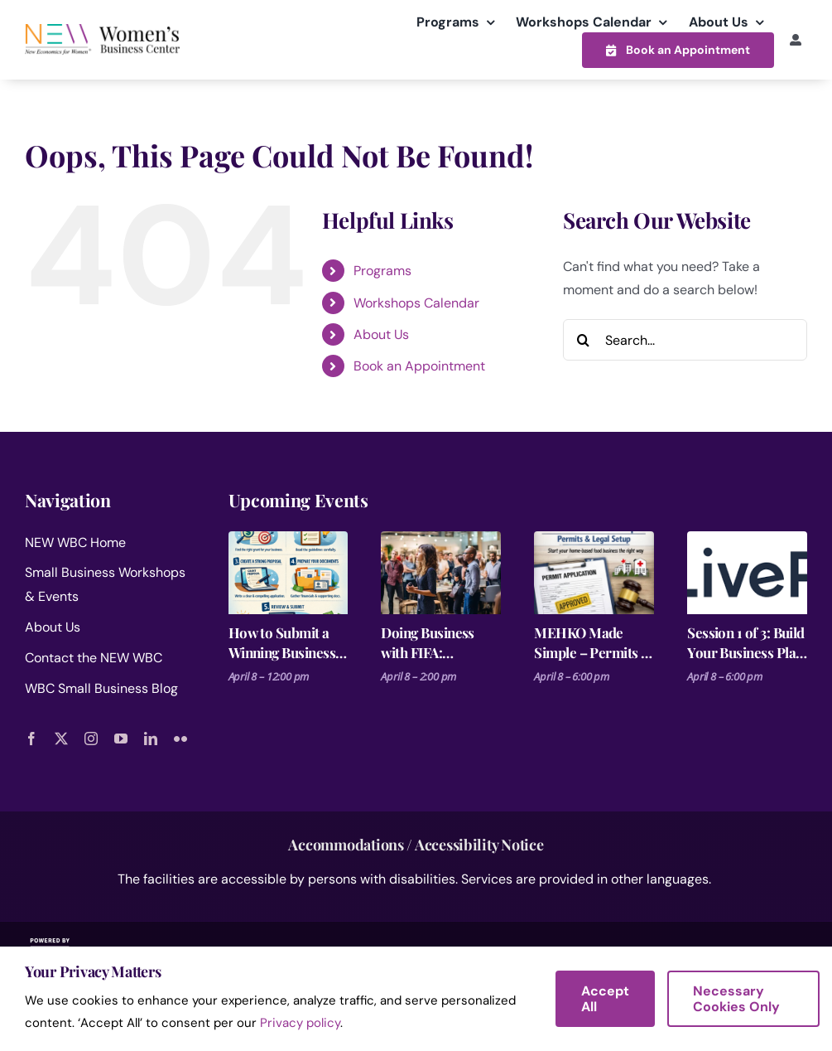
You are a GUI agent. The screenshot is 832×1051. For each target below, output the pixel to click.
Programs (382, 270)
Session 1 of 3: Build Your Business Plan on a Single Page (746, 642)
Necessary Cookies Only (736, 998)
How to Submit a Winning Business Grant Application (281, 642)
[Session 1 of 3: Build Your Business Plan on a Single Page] (747, 572)
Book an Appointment (419, 366)
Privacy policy (300, 1023)
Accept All (605, 998)
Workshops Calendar (416, 303)
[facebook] (31, 738)
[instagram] (91, 738)
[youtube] (120, 738)
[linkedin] (150, 738)
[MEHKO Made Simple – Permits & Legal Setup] (594, 572)
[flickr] (180, 738)
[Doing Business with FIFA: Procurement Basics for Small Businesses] (441, 572)
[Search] (583, 340)
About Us (381, 334)
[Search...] (685, 340)
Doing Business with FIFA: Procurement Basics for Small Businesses (429, 642)
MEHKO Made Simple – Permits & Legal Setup (593, 642)
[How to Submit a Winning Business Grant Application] (288, 572)
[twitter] (61, 738)
